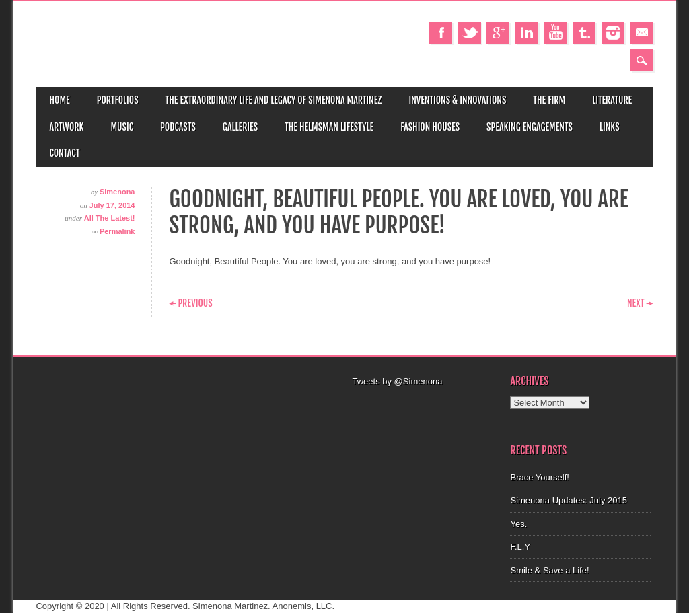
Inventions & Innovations (457, 100)
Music (121, 127)
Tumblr (584, 33)
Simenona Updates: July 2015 (568, 500)
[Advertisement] (439, 405)
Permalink (117, 231)
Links (610, 127)
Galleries (240, 127)
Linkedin (526, 33)
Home (59, 100)
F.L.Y (520, 547)
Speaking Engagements (529, 127)
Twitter (469, 33)
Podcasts (178, 127)
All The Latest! (109, 218)
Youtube (555, 33)
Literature (612, 100)
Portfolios (118, 100)
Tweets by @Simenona (397, 381)
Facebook (440, 33)
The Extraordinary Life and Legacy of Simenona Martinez (274, 100)
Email (641, 33)
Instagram (613, 33)
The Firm (549, 100)
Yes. (518, 524)
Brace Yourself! (539, 477)
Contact (64, 153)
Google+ (497, 33)
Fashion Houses (430, 127)
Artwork (66, 127)
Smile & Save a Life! (549, 570)
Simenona (117, 192)
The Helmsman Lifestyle (329, 127)
